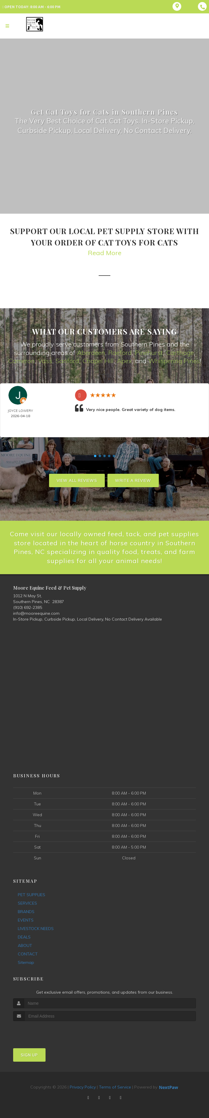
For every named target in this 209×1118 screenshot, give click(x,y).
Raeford (120, 353)
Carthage (180, 353)
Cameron (21, 361)
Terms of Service (115, 1087)
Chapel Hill (98, 361)
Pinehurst (149, 353)
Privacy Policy (83, 1087)
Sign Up (29, 1055)
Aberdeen (91, 353)
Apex (124, 361)
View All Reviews (77, 480)
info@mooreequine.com (36, 613)
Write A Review (133, 480)
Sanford (67, 361)
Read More (104, 253)
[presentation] (44, 1032)
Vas (43, 361)
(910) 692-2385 (27, 607)
